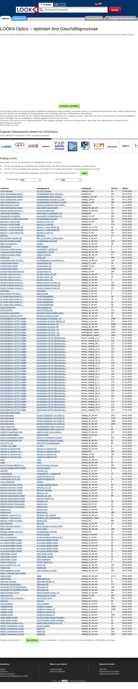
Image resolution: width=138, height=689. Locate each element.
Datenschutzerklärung (7, 673)
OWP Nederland (44, 559)
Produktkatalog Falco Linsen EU (50, 429)
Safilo (39, 576)
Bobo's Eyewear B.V (9, 244)
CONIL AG (4, 258)
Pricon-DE (41, 565)
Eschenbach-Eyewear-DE (48, 327)
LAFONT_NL (42, 471)
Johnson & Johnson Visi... (11, 451)
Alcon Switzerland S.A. (10, 202)
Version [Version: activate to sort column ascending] (114, 188)
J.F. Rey (40, 446)
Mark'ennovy (42, 504)
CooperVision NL (44, 271)
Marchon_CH (42, 493)
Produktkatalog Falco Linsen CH (50, 426)
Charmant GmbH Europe (11, 249)
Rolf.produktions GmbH (47, 570)
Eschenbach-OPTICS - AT (48, 330)
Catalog (40, 244)
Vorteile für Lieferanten (57, 671)
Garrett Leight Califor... (10, 435)
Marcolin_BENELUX (45, 498)
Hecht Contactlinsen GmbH (12, 437)
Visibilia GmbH (6, 606)
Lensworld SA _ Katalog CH (48, 473)
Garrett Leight (42, 435)
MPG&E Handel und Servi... (12, 532)
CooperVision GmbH (9, 266)
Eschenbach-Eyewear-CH (48, 324)
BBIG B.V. (41, 235)
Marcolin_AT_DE (44, 496)
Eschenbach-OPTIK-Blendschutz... (51, 338)
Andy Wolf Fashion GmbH (11, 208)
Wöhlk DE (41, 631)
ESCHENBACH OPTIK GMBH (13, 318)
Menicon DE (42, 521)
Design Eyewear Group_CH (48, 282)
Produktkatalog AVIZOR (47, 219)
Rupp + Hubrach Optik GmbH (13, 573)
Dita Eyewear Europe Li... (11, 294)
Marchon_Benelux (44, 490)
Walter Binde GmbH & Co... (12, 623)
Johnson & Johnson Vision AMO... (51, 205)
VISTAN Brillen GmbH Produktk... (51, 617)
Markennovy (5, 509)
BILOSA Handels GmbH (10, 241)
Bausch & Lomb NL (45, 233)
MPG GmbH (5, 529)
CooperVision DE (44, 269)
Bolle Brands (5, 246)
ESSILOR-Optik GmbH (10, 413)
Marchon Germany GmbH (11, 487)
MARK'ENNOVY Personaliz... (13, 504)
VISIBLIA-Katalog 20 (45, 615)
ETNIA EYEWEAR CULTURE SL (51, 415)
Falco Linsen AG (7, 426)
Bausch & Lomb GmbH (10, 222)
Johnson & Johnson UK (47, 457)
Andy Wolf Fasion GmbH (47, 208)
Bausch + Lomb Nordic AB (11, 227)
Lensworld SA (6, 473)
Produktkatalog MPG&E (47, 532)
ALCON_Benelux (44, 191)
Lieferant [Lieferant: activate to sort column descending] (4, 188)
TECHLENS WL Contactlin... (12, 598)
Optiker (5, 18)
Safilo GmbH (5, 576)
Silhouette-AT (42, 587)
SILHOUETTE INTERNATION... (13, 587)
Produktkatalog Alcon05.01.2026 (50, 199)
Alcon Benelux (6, 191)
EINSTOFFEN (6, 310)
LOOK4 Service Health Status (109, 673)
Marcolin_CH (42, 501)
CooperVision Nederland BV (12, 271)
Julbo (2, 460)
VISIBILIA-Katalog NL (46, 612)
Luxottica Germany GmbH (11, 485)
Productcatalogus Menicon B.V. (50, 537)
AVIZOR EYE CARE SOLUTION (14, 219)
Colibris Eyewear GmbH (10, 255)
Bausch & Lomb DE (45, 224)
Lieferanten (19, 18)
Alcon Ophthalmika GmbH (11, 199)
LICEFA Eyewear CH (46, 476)
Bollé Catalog (42, 246)
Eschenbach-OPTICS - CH (48, 332)
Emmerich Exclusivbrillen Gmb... (50, 313)
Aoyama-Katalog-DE (45, 210)
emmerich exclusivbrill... (10, 313)
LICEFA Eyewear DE (45, 479)
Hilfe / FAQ (103, 669)
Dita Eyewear (42, 294)
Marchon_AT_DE (44, 487)
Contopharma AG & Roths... (12, 260)
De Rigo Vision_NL (45, 280)
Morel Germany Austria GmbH (50, 526)
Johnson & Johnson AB (10, 449)
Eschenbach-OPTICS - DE (48, 335)
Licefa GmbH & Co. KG (10, 476)
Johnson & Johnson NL (47, 454)
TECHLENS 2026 (44, 598)
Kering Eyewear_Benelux (47, 465)
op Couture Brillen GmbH (11, 540)
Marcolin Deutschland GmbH (12, 496)
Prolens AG (5, 568)
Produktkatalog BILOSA (47, 241)
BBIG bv (3, 235)
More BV (40, 523)
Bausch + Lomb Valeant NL (12, 233)
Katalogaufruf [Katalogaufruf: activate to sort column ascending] (43, 188)
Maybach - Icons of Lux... (11, 515)
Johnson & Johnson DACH (48, 451)
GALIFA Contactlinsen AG (11, 432)
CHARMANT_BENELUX (47, 249)
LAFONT (4, 471)
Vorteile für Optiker (56, 669)
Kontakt (2, 669)
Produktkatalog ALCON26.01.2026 (51, 202)
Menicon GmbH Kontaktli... (11, 521)
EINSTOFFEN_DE (45, 310)
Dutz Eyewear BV (7, 307)
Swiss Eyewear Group (9, 593)
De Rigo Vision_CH (45, 277)
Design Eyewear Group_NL (48, 288)
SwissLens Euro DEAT (46, 595)
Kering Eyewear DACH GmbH (13, 468)
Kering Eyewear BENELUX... (12, 465)
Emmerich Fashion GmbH (11, 316)
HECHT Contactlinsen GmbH (49, 437)
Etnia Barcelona (7, 415)
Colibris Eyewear (44, 255)
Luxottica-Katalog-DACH (47, 485)
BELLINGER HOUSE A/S (11, 238)
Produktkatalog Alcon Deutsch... (50, 194)
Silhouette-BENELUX (46, 581)
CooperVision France (9, 263)
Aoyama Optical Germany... (12, 210)
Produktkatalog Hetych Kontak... (50, 440)
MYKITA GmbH (6, 534)
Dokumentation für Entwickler (109, 671)
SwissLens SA (6, 595)
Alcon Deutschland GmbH (11, 194)
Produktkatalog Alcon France (49, 197)
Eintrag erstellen (94, 18)
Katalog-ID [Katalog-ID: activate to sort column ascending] (86, 188)
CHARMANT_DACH (45, 252)
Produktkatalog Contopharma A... (51, 260)
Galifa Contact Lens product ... (50, 432)
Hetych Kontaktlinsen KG (11, 440)
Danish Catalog (43, 626)
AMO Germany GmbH (9, 205)
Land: (57, 179)
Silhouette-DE (42, 584)
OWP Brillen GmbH (8, 554)
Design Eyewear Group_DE (48, 285)
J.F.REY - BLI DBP (8, 446)
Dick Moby (4, 291)
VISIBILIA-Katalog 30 (46, 609)
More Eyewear (6, 523)
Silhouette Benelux (8, 581)
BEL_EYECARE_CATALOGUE (50, 238)
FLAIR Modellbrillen (45, 296)
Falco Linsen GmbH (8, 429)
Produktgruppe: (12, 179)
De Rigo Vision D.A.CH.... (11, 274)
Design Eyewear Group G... (12, 282)
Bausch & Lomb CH (45, 222)
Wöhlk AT (41, 629)
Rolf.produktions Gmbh (10, 570)
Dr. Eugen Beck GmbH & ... (12, 296)
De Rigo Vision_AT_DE (46, 274)
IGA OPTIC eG (6, 443)
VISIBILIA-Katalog (44, 606)
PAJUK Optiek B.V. (8, 562)
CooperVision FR (44, 263)
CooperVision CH (44, 266)
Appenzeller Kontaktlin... (10, 213)
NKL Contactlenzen (8, 537)
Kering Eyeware (43, 468)
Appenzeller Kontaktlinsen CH (49, 213)
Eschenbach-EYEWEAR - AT (49, 318)
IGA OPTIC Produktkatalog (48, 443)
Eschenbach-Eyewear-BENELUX (51, 321)
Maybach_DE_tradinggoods (48, 518)
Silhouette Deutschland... (11, 584)
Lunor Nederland (7, 482)
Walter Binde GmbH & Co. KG (49, 623)
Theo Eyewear (6, 604)
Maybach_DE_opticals (46, 515)
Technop (4, 601)
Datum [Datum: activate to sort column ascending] (125, 188)
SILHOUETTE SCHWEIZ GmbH (14, 590)
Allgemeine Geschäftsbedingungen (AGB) (14, 676)
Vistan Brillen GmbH (9, 617)
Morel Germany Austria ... (11, 526)
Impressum (3, 671)
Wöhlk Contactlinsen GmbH (12, 626)
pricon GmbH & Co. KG (10, 565)
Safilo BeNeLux (43, 579)
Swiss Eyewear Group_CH (48, 593)
